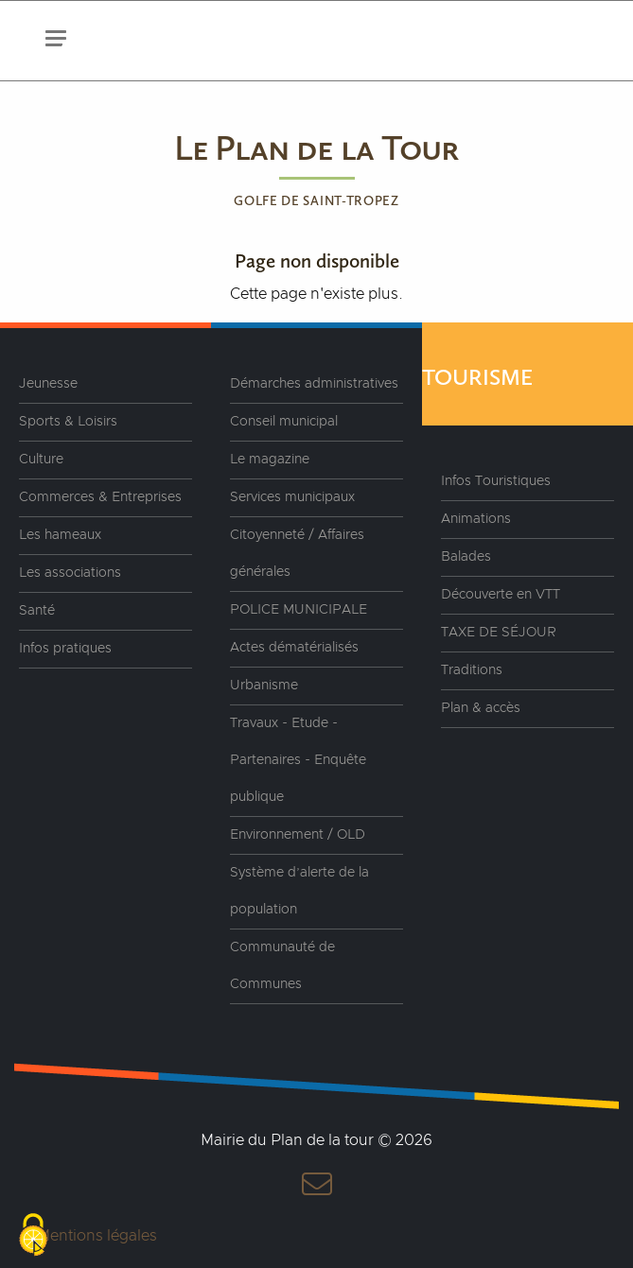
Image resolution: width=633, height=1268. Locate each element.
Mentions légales (97, 1235)
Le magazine (269, 459)
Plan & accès (480, 708)
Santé (37, 610)
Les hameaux (60, 535)
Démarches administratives (314, 384)
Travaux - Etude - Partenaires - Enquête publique (298, 760)
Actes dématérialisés (294, 647)
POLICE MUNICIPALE (298, 610)
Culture (41, 459)
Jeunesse (48, 384)
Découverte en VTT (500, 594)
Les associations (70, 573)
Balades (466, 557)
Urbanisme (264, 685)
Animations (476, 519)
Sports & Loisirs (68, 421)
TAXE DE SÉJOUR (498, 632)
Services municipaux (292, 497)
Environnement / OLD (297, 835)
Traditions (471, 670)
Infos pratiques (65, 648)
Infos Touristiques (496, 481)
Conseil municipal (284, 421)
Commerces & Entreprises (100, 497)
